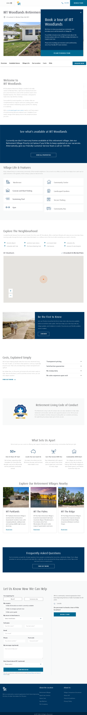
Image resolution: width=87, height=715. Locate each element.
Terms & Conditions (69, 697)
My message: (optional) (10, 644)
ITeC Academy (43, 703)
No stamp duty (52, 369)
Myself (13, 597)
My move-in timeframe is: (11, 614)
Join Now (44, 332)
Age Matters (43, 700)
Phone (5, 636)
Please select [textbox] (8, 663)
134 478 (66, 146)
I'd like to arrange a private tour (15, 607)
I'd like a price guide (11, 611)
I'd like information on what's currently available (20, 604)
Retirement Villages (45, 691)
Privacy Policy (31, 671)
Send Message (23, 668)
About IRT (67, 694)
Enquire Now (79, 63)
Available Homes (14, 63)
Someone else (34, 597)
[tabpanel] (16, 508)
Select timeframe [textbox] (10, 617)
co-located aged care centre (15, 110)
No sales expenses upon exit (57, 374)
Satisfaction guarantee (55, 365)
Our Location (36, 63)
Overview (4, 63)
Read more (9, 528)
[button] (6, 39)
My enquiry (6, 602)
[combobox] (23, 617)
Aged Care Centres (44, 694)
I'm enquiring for (8, 594)
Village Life (26, 63)
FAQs (50, 63)
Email (5, 629)
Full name (6, 621)
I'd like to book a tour (62, 53)
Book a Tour (78, 3)
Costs (45, 63)
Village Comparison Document (72, 691)
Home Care (42, 697)
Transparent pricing (54, 360)
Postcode (31, 636)
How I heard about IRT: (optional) (14, 660)
